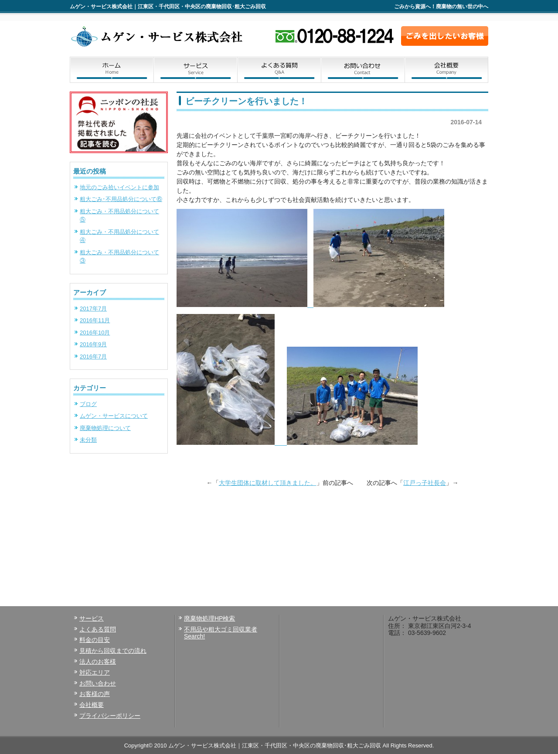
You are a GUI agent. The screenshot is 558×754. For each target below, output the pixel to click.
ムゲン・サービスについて (114, 416)
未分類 (88, 440)
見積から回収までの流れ (112, 650)
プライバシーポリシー (109, 715)
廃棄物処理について (105, 428)
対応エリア (94, 672)
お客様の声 (94, 693)
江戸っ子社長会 (424, 482)
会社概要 (446, 70)
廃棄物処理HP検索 (209, 618)
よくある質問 (279, 70)
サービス (195, 70)
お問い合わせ (363, 70)
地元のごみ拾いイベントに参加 (119, 187)
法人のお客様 (97, 661)
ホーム (111, 70)
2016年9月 (93, 344)
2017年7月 (93, 308)
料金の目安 (94, 639)
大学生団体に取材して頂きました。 (267, 482)
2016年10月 (95, 332)
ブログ (88, 404)
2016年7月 (93, 356)
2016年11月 (95, 320)
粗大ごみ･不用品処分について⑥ (121, 199)
